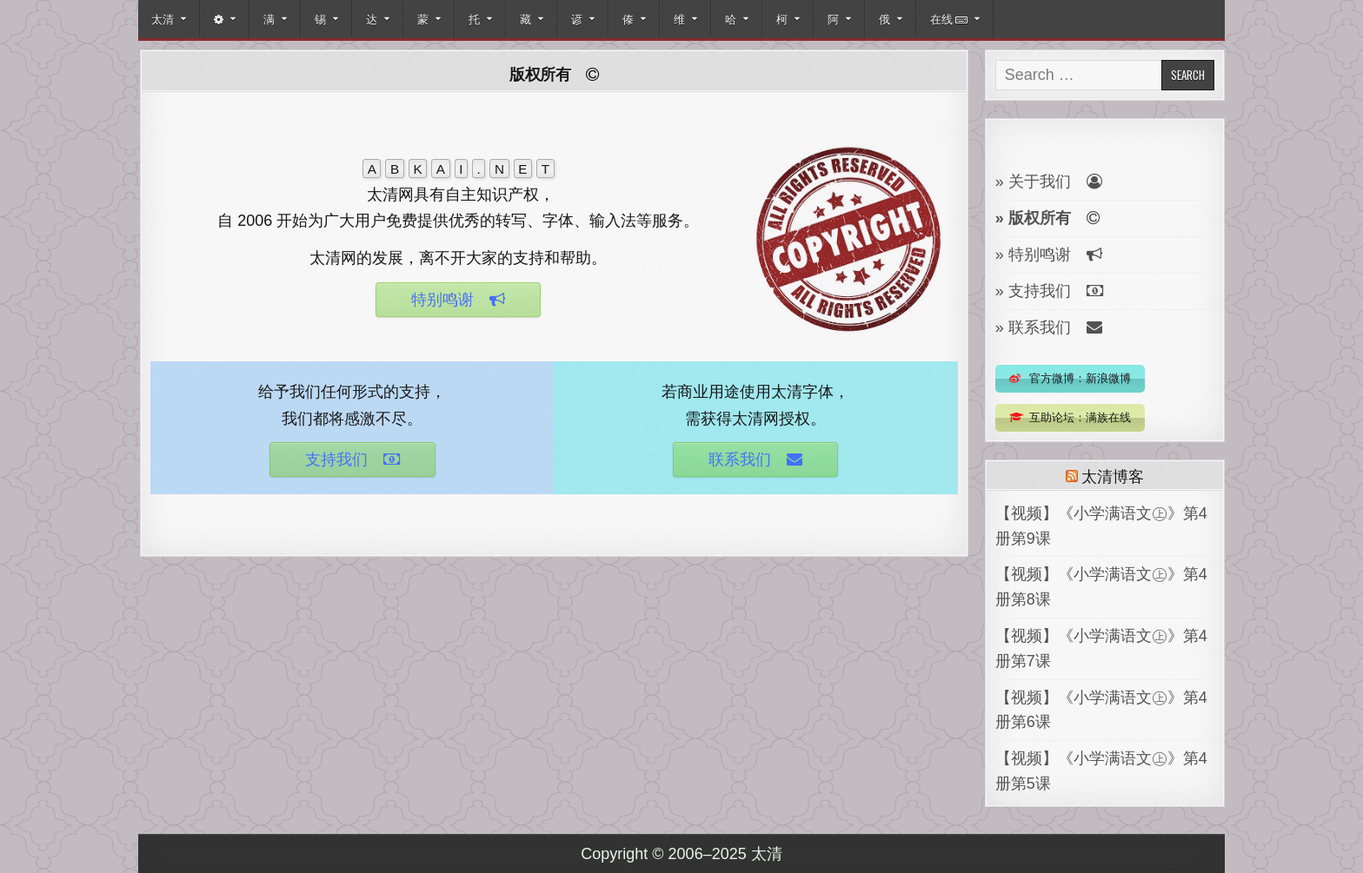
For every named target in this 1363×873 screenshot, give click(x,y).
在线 (948, 18)
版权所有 (553, 73)
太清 (162, 18)
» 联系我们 (1048, 327)
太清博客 (1112, 475)
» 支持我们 (1049, 291)
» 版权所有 (1047, 218)
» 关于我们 (1048, 181)
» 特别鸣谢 (1048, 254)
